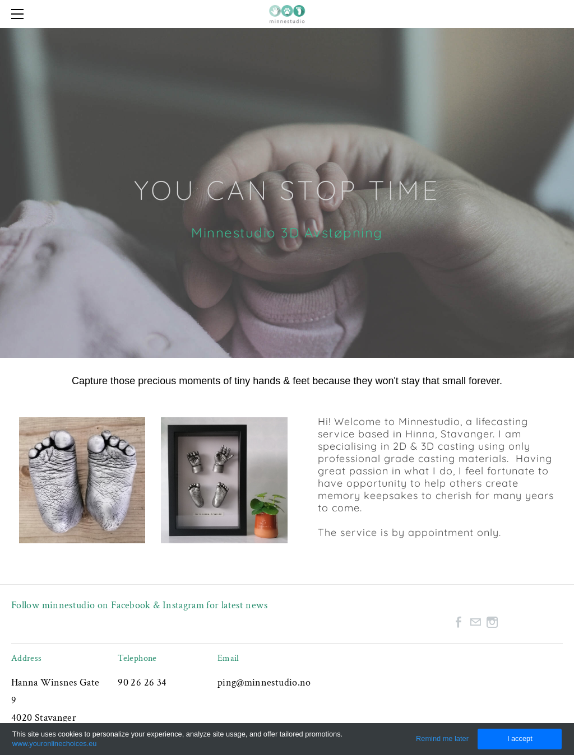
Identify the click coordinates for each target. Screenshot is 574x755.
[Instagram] (492, 622)
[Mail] (475, 622)
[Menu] (19, 14)
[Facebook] (458, 622)
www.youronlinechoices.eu (54, 743)
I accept (520, 738)
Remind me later (442, 738)
